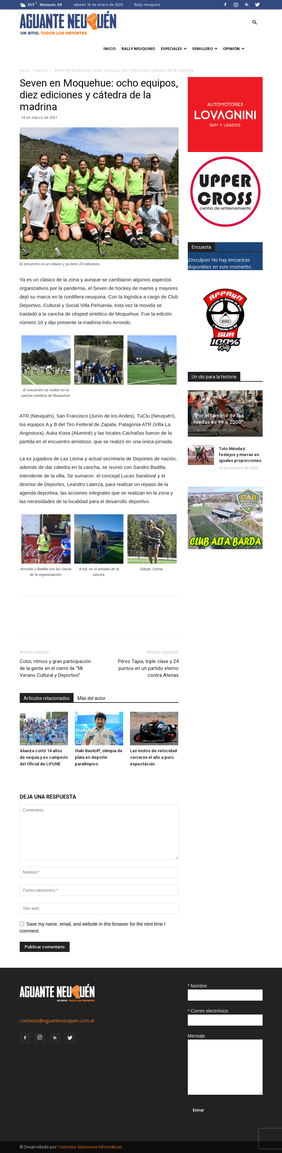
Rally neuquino (147, 4)
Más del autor (91, 698)
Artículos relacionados (47, 698)
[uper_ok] (225, 226)
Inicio (109, 48)
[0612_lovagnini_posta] (225, 150)
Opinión (234, 48)
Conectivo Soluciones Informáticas (90, 1147)
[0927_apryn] (225, 356)
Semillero (205, 48)
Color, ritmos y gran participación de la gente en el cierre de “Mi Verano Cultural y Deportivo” (55, 668)
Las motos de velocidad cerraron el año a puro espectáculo (153, 757)
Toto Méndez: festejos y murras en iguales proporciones (240, 454)
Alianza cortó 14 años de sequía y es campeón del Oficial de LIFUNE (44, 757)
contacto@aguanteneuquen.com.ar (57, 1020)
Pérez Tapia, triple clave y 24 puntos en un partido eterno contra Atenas (148, 668)
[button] (255, 22)
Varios (42, 70)
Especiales (174, 48)
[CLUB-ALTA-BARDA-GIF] (225, 547)
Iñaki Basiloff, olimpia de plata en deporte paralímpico (98, 757)
